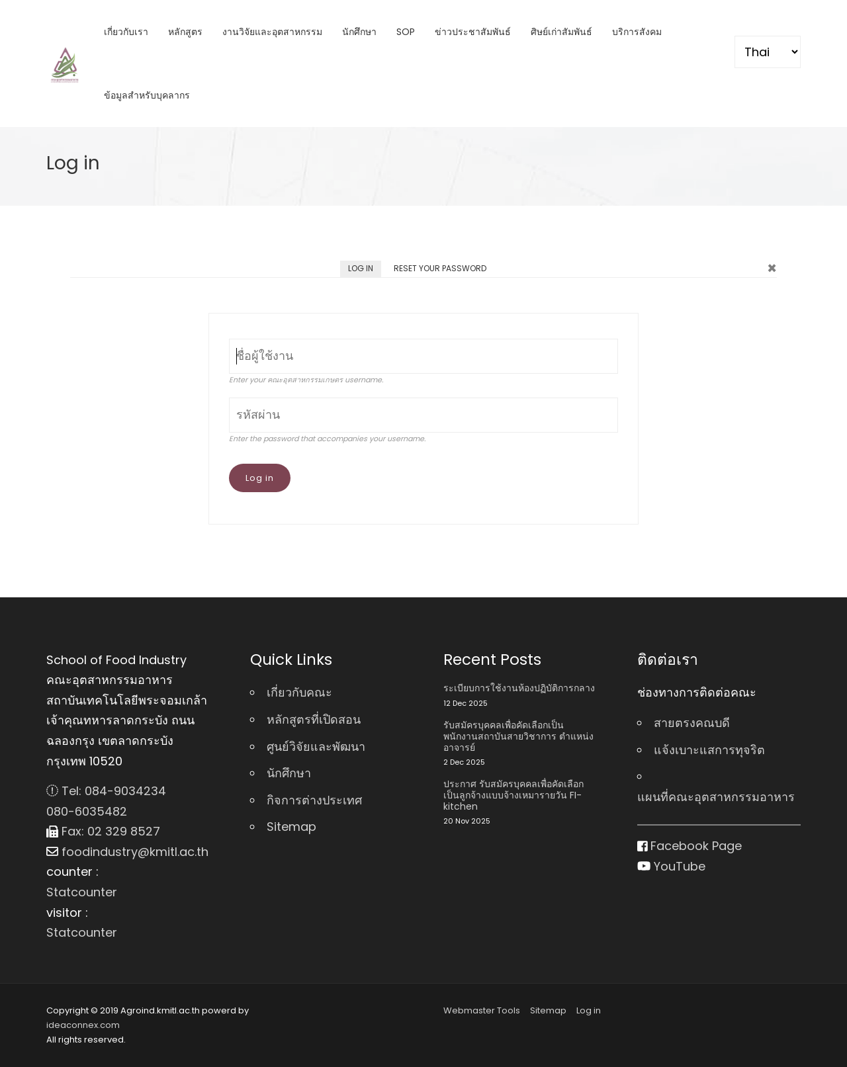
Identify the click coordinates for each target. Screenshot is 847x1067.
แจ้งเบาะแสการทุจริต (709, 750)
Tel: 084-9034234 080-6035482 (106, 801)
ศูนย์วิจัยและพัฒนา (316, 746)
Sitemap (291, 826)
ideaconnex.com (83, 1025)
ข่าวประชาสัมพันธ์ (473, 31)
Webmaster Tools (481, 1010)
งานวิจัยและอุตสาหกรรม (272, 31)
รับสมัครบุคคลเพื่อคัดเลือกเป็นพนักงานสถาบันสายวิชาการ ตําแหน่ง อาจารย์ (518, 736)
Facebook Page (689, 845)
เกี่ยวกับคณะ (299, 692)
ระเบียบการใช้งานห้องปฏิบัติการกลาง (519, 688)
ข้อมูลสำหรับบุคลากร (147, 95)
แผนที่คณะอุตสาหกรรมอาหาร (716, 797)
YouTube (671, 866)
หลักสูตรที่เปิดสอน (314, 719)
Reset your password (440, 268)
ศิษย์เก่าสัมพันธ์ (561, 31)
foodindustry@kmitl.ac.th (127, 851)
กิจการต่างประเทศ (314, 800)
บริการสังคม (637, 31)
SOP (405, 31)
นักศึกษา (359, 31)
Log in (364, 269)
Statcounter (81, 892)
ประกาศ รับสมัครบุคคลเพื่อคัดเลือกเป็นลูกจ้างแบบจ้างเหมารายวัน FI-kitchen (513, 795)
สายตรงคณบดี (692, 722)
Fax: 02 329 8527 (103, 831)
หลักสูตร (185, 31)
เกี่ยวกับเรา (126, 31)
